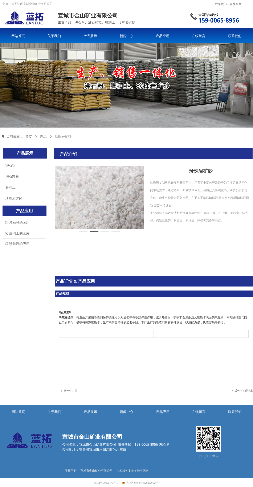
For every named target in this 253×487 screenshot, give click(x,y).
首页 (28, 137)
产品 (43, 137)
